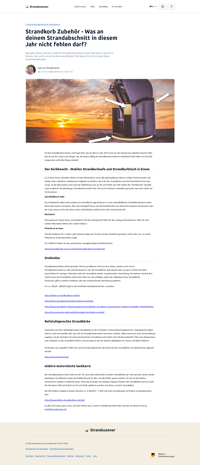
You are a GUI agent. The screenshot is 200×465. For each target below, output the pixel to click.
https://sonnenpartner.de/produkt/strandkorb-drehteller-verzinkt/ (74, 312)
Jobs (95, 456)
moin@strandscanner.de (56, 409)
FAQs (92, 7)
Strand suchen (80, 7)
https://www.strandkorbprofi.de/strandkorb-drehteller (69, 301)
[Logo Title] (37, 6)
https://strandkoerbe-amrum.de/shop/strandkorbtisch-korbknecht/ (75, 248)
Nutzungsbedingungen (56, 456)
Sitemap (70, 456)
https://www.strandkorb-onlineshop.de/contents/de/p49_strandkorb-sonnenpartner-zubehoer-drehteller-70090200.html (99, 306)
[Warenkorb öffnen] (162, 6)
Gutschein (30, 456)
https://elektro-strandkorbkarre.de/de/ (62, 295)
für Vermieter (117, 7)
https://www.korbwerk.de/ (56, 357)
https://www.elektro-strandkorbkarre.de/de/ (65, 400)
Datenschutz (40, 456)
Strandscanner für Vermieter (37, 449)
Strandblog (103, 7)
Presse (88, 456)
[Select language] (152, 6)
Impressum (79, 456)
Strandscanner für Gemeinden (62, 449)
